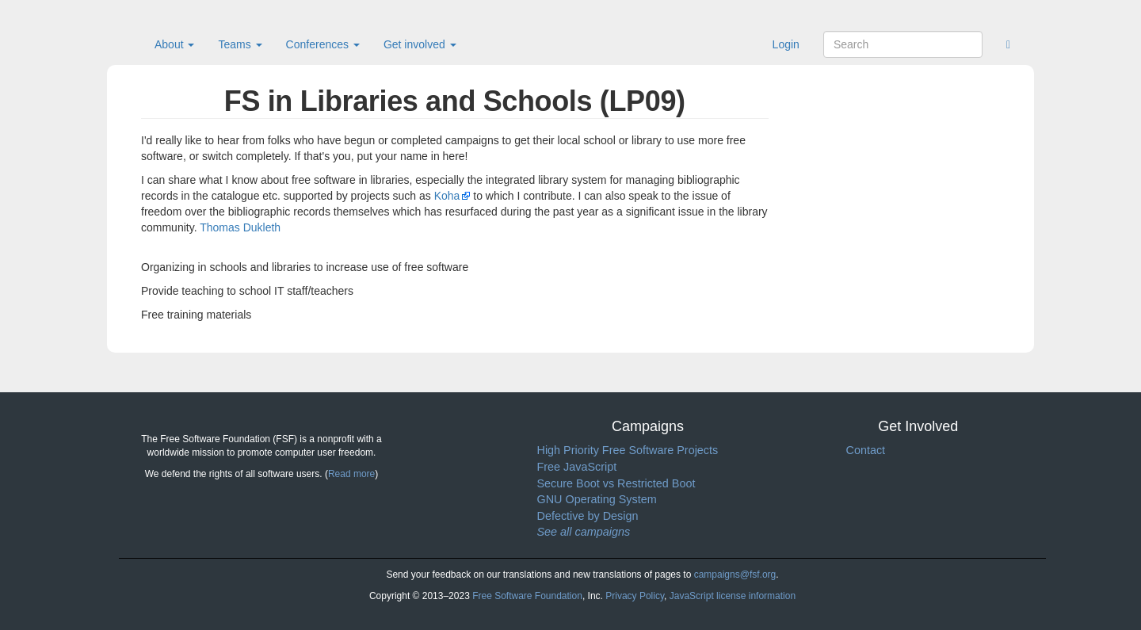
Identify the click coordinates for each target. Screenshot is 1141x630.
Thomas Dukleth (240, 227)
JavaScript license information (733, 595)
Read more (351, 473)
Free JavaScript (577, 466)
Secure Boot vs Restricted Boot (616, 483)
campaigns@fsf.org (735, 574)
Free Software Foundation (527, 595)
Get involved (420, 44)
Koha (447, 195)
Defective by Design (588, 516)
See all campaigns (584, 531)
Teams (239, 44)
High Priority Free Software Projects (628, 450)
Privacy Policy (634, 595)
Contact (866, 450)
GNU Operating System (597, 499)
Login (786, 44)
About (174, 44)
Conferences (323, 44)
